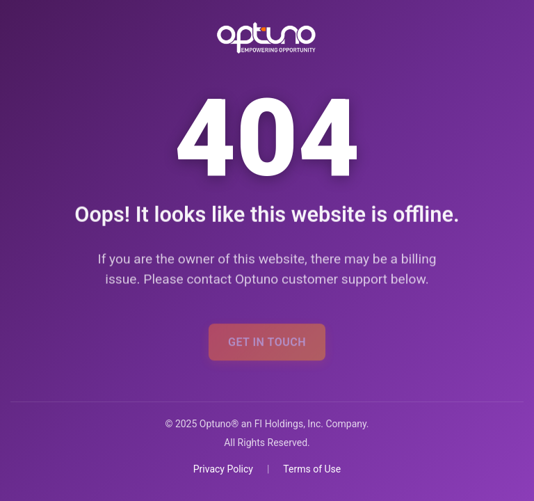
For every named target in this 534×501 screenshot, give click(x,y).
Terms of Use (312, 469)
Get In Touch (267, 344)
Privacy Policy (223, 469)
